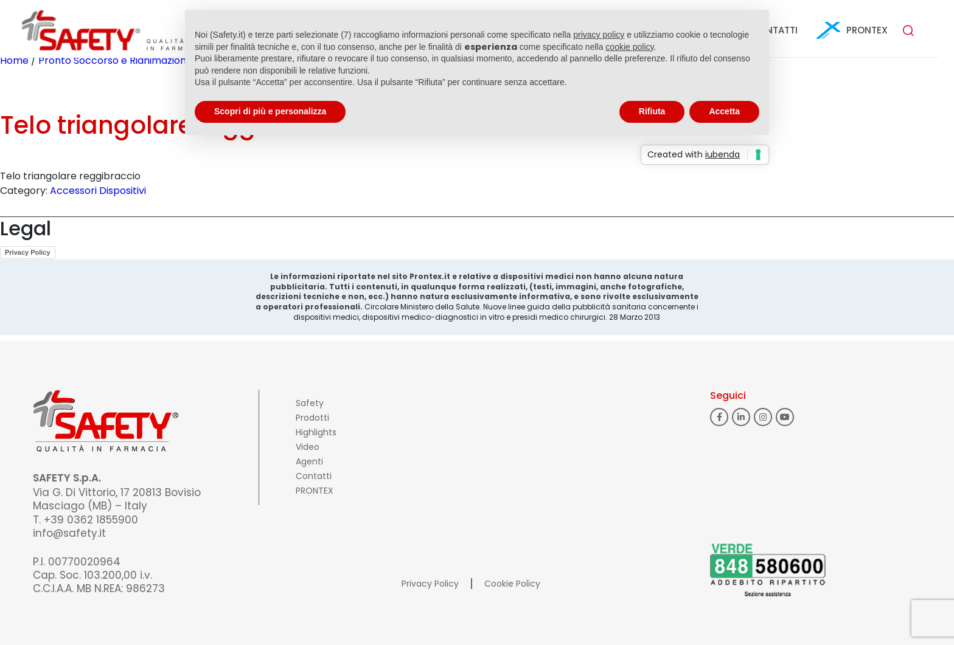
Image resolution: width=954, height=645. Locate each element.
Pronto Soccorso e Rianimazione (115, 60)
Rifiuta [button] (652, 111)
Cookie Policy (512, 584)
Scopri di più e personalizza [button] (270, 111)
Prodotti (312, 418)
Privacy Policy (27, 252)
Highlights (316, 432)
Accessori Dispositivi (98, 191)
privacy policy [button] (598, 35)
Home (14, 60)
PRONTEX (867, 30)
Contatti (314, 476)
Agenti (309, 461)
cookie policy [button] (629, 47)
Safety (310, 403)
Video (307, 447)
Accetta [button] (724, 111)
